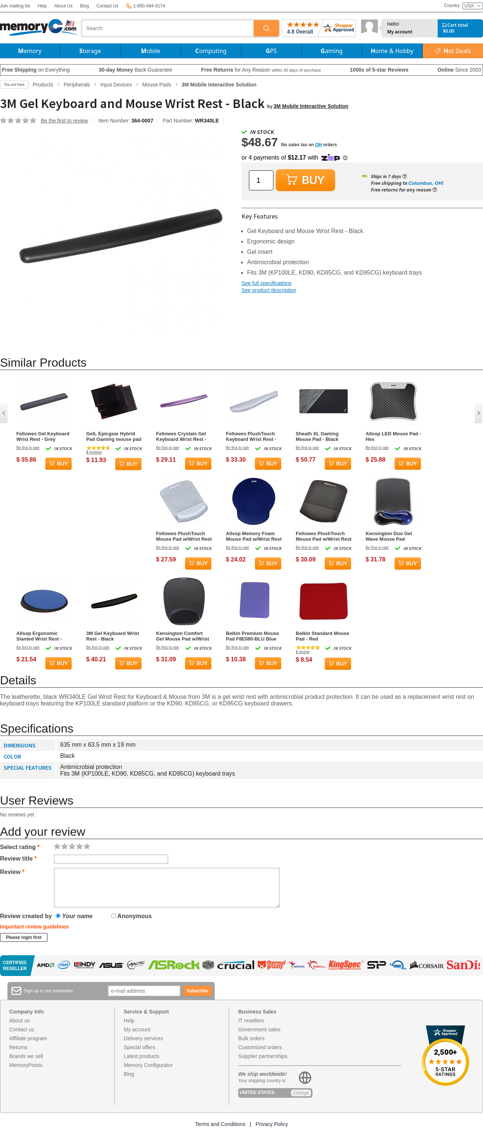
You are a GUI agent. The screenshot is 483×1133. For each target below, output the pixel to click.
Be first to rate (27, 448)
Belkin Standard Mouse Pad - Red (322, 636)
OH (318, 144)
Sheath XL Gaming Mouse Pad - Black (317, 436)
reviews (94, 452)
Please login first (24, 937)
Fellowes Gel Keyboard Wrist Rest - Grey (42, 436)
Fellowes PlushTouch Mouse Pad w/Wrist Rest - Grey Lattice (184, 536)
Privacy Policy (272, 1124)
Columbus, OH (425, 183)
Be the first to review (64, 121)
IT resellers (251, 1021)
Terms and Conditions (220, 1124)
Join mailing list (15, 6)
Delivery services (143, 1038)
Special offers (139, 1047)
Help (42, 6)
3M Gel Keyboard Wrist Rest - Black (112, 636)
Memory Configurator (148, 1065)
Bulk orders (251, 1038)
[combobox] (168, 28)
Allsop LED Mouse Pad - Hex (393, 436)
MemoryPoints (25, 1065)
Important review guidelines (34, 927)
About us (19, 1021)
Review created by (26, 916)
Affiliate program (28, 1038)
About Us (63, 6)
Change (301, 1093)
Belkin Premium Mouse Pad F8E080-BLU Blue (252, 636)
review (302, 652)
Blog (84, 6)
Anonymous (131, 916)
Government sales (259, 1029)
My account (399, 32)
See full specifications (267, 283)
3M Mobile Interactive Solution (310, 106)
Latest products (141, 1056)
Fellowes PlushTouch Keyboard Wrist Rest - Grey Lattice (251, 436)
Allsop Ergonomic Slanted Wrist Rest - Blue (39, 636)
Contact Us (107, 6)
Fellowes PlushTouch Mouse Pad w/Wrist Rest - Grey (323, 536)
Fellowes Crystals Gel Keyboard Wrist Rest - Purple (181, 436)
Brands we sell (26, 1056)
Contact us (21, 1029)
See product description (269, 290)
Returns (18, 1047)
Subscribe (197, 990)
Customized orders (260, 1047)
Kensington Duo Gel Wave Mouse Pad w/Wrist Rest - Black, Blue (389, 536)
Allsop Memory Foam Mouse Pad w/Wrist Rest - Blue (254, 536)
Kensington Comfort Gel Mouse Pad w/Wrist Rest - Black (182, 636)
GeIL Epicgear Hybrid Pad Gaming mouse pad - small (113, 436)
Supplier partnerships (262, 1056)
